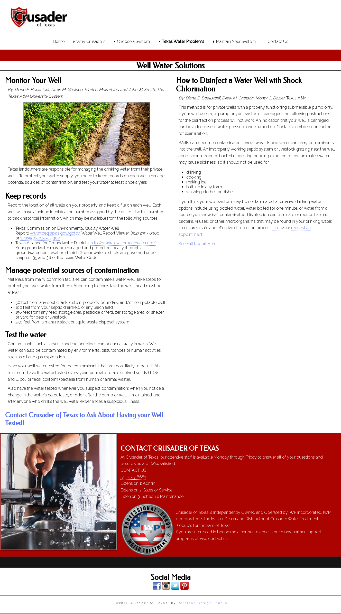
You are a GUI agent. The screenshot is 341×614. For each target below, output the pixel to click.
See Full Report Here (197, 243)
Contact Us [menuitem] (278, 41)
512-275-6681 (133, 477)
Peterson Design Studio (203, 603)
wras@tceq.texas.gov (39, 238)
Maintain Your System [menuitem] (236, 41)
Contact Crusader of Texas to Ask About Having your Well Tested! (84, 419)
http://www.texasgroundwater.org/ (123, 242)
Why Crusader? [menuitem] (90, 41)
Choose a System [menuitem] (133, 41)
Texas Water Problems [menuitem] (183, 41)
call (276, 227)
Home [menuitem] (58, 41)
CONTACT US (133, 470)
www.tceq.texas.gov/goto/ (55, 233)
